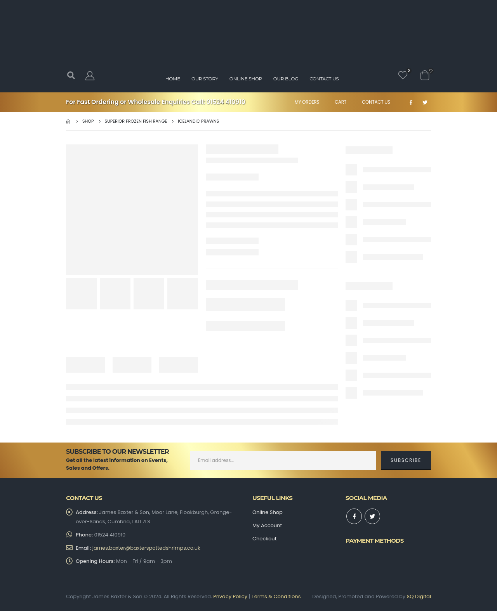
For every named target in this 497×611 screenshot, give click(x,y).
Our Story (204, 79)
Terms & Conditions (276, 596)
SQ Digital (419, 596)
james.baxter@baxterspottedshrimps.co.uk (146, 548)
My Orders (306, 102)
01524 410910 (226, 102)
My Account (267, 525)
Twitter (372, 516)
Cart (340, 102)
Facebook (354, 516)
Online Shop (245, 79)
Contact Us (376, 102)
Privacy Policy (230, 596)
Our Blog (285, 79)
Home (172, 79)
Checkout (264, 538)
